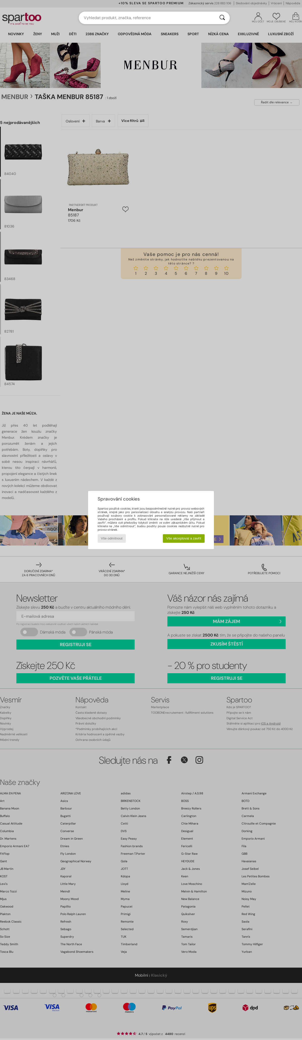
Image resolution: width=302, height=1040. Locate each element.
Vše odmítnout (112, 538)
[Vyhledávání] (222, 18)
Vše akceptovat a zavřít (183, 538)
